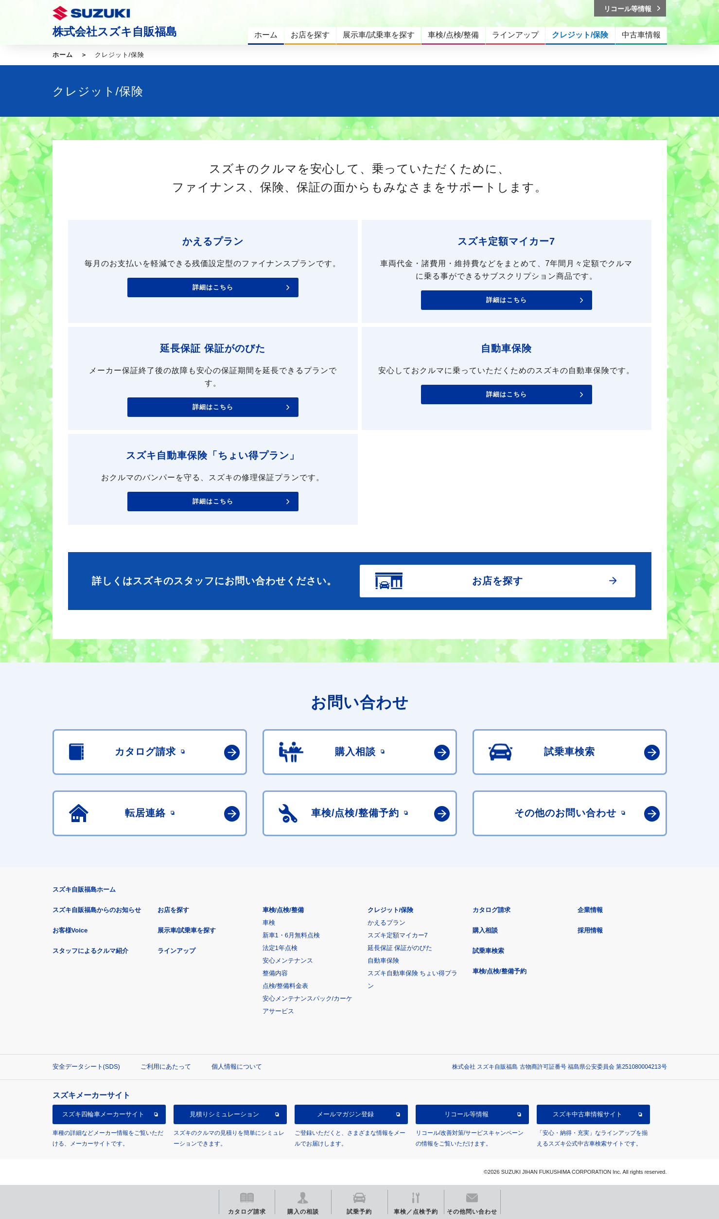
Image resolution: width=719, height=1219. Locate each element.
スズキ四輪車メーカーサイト (103, 1114)
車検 (269, 922)
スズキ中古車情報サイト (587, 1114)
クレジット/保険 (391, 910)
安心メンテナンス (288, 960)
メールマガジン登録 (345, 1114)
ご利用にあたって (165, 1066)
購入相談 (485, 930)
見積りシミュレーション (224, 1114)
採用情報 (590, 930)
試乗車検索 (488, 950)
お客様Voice (70, 930)
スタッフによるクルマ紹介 (90, 950)
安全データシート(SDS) (86, 1066)
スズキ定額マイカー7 (398, 935)
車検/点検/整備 (283, 910)
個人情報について (236, 1066)
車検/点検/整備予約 (499, 971)
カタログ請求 (491, 910)
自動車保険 (383, 960)
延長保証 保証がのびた (400, 947)
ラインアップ (176, 950)
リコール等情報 (466, 1114)
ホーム (63, 54)
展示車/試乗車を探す (187, 930)
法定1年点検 (280, 947)
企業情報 (590, 910)
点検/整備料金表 (286, 985)
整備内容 (275, 973)
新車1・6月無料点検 (291, 935)
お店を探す (173, 910)
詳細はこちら (213, 287)
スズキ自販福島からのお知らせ (97, 910)
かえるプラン (386, 922)
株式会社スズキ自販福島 (115, 31)
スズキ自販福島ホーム (84, 889)
